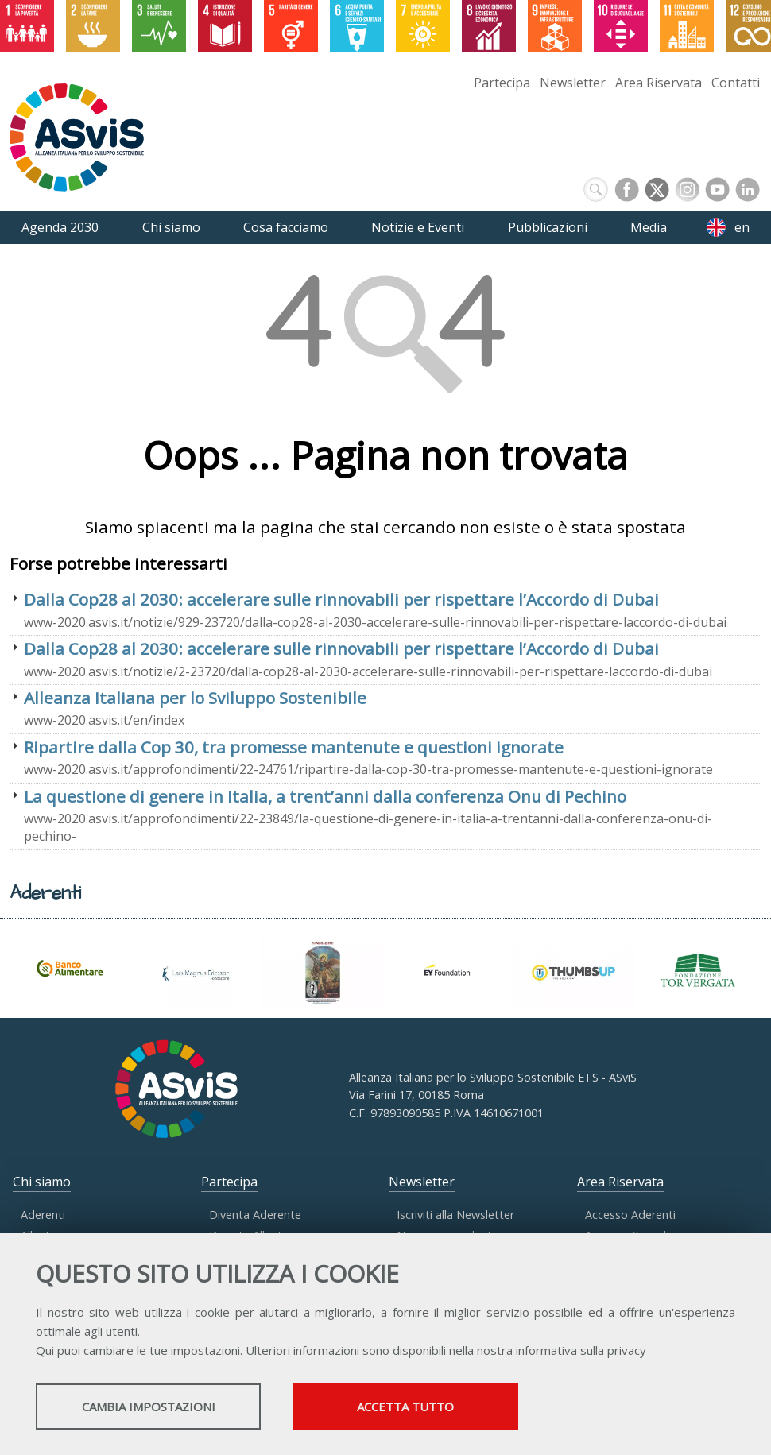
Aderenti (43, 1214)
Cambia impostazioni (161, 1408)
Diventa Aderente (255, 1214)
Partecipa (502, 82)
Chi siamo (42, 1181)
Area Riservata (658, 82)
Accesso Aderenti (630, 1214)
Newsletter (573, 82)
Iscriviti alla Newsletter (455, 1214)
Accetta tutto (447, 1408)
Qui (45, 1352)
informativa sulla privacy (581, 1352)
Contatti (735, 82)
